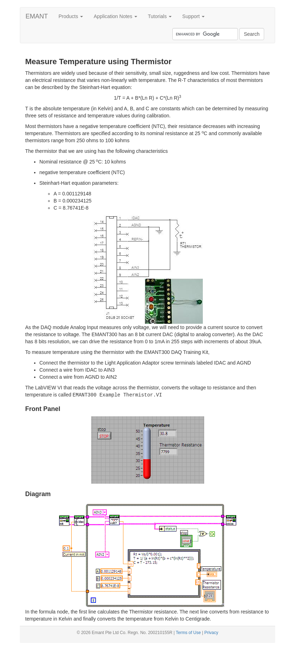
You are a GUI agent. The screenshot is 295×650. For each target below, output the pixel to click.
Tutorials (160, 16)
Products (71, 16)
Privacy (211, 632)
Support (193, 16)
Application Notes (115, 16)
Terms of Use (188, 632)
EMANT (37, 16)
